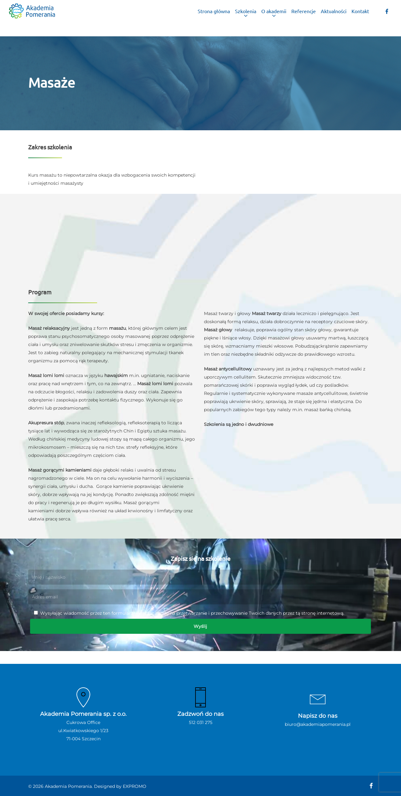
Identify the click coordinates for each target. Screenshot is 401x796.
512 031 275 (200, 722)
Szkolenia (245, 18)
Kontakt (360, 18)
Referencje (303, 18)
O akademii (273, 18)
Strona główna (214, 18)
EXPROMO (134, 786)
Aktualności (333, 18)
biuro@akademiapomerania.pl (318, 724)
